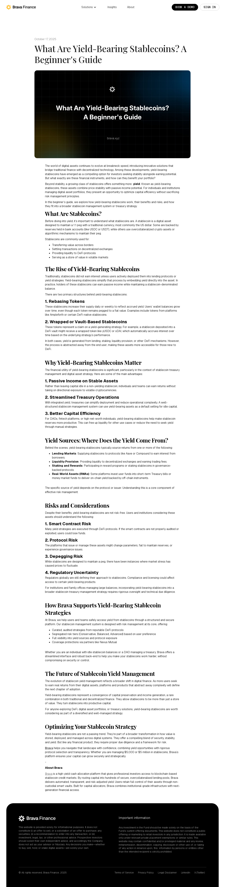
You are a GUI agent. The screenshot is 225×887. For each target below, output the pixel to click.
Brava (48, 774)
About (130, 7)
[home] (19, 7)
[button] (89, 7)
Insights (112, 7)
